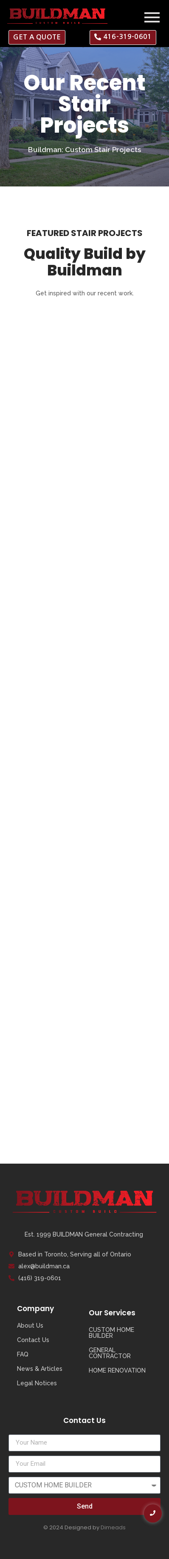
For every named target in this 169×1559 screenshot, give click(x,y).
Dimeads (113, 1527)
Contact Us (33, 1340)
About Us (30, 1325)
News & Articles (39, 1368)
